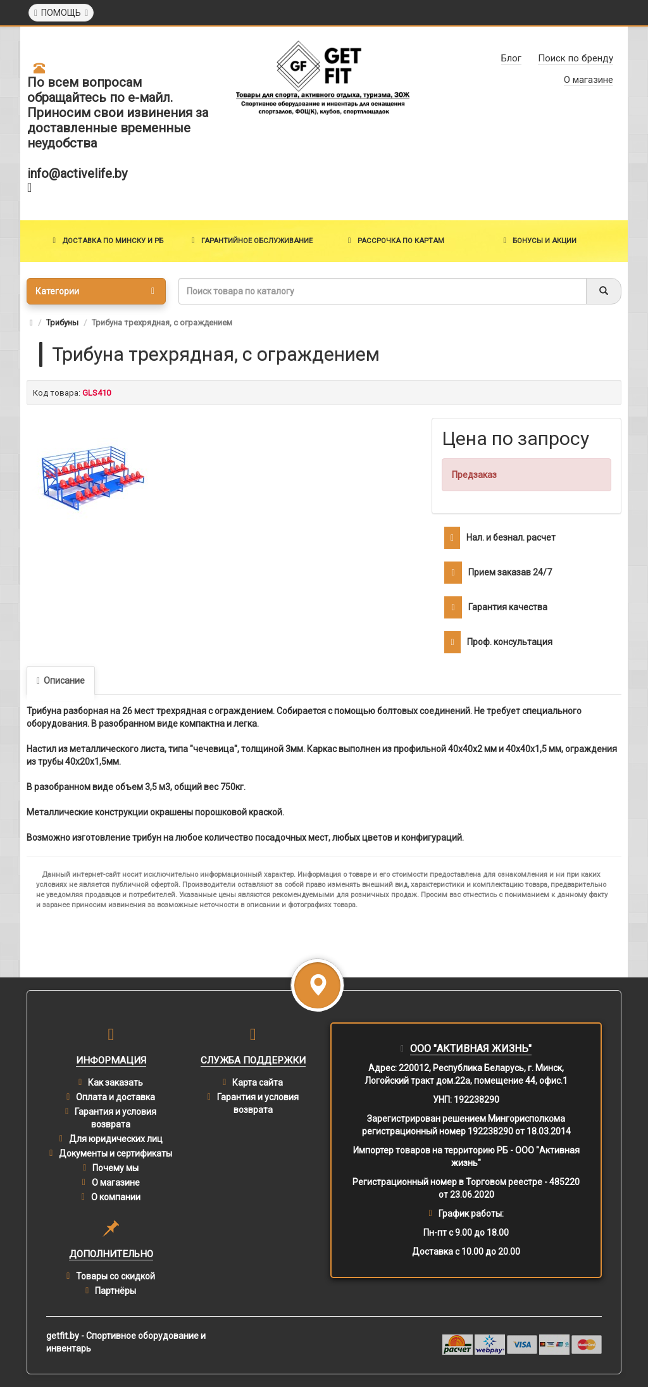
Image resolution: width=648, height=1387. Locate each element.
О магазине (116, 1182)
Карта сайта (257, 1082)
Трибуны (62, 322)
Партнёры (115, 1291)
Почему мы (115, 1168)
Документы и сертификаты (115, 1153)
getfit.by (62, 1336)
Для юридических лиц (116, 1139)
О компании (115, 1197)
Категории (94, 291)
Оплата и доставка (115, 1097)
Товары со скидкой (115, 1276)
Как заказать (115, 1082)
